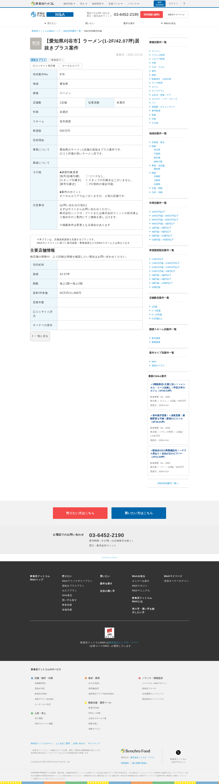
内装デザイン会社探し (45, 699)
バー (154, 103)
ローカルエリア (71, 65)
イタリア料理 (158, 59)
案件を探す (106, 583)
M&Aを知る (138, 576)
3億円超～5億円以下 (161, 231)
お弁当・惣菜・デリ (161, 95)
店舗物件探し (41, 683)
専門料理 (156, 111)
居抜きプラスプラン (73, 585)
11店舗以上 (157, 318)
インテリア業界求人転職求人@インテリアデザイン (166, 773)
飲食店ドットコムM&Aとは (142, 600)
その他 (155, 123)
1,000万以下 (158, 259)
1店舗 (154, 306)
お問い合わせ (79, 743)
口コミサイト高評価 (44, 65)
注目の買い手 (107, 591)
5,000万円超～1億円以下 (163, 271)
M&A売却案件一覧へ (168, 483)
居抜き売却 (40, 688)
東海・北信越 (158, 165)
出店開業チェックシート (153, 694)
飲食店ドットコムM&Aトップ (46, 31)
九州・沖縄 (157, 192)
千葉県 (157, 153)
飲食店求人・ (132, 773)
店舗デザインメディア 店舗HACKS (152, 776)
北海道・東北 (158, 142)
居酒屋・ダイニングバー (163, 107)
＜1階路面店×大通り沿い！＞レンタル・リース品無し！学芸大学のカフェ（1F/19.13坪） (167, 387)
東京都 (157, 157)
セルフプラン (69, 590)
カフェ (155, 87)
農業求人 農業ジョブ (174, 776)
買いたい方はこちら (139, 513)
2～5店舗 (156, 310)
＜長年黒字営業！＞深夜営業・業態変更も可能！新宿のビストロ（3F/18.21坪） (167, 418)
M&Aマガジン (140, 585)
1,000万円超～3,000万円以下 (166, 263)
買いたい (105, 576)
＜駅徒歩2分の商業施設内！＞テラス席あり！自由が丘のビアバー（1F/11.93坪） (168, 453)
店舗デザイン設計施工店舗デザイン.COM (102, 773)
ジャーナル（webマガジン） (155, 683)
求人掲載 (39, 718)
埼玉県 (157, 149)
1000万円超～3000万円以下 (165, 215)
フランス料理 (158, 55)
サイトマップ (94, 743)
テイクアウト (158, 91)
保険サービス (94, 729)
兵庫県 (157, 184)
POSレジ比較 (94, 713)
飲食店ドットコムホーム (42, 743)
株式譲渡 (156, 338)
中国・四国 (157, 188)
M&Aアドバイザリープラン (77, 581)
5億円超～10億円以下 (162, 235)
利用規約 (125, 763)
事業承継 (67, 605)
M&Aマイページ (176, 14)
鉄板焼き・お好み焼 (161, 79)
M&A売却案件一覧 (72, 31)
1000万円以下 (158, 212)
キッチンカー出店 (43, 704)
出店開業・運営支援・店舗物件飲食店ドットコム (67, 773)
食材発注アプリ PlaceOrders (101, 694)
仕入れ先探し (94, 683)
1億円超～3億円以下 (161, 228)
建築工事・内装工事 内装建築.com (125, 776)
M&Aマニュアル (141, 590)
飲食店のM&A (41, 694)
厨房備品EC (93, 688)
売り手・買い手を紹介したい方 (143, 610)
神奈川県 (158, 161)
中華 (154, 63)
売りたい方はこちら (80, 513)
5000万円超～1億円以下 (163, 223)
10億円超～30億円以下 (163, 239)
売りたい (67, 576)
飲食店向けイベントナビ (153, 699)
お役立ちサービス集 (97, 718)
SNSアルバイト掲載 (44, 723)
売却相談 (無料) (152, 14)
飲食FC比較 (93, 708)
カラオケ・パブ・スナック (164, 99)
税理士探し (93, 723)
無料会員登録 (160, 3)
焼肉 (154, 75)
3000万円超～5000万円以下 (165, 219)
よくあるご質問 (63, 743)
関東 (154, 146)
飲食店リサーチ (149, 688)
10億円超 (156, 287)
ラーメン (156, 51)
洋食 (154, 119)
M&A (154, 361)
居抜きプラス (158, 365)
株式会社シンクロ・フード (124, 642)
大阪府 (157, 180)
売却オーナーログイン (176, 581)
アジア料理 (157, 83)
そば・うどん (158, 67)
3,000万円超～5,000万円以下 (166, 267)
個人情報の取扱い (140, 763)
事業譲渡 (156, 342)
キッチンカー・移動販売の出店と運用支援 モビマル (91, 776)
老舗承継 (67, 609)
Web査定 (67, 595)
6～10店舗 (157, 314)
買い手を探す (69, 600)
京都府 (157, 176)
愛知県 (157, 169)
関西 (154, 173)
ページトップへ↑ (109, 557)
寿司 (154, 71)
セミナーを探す (141, 581)
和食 (154, 115)
